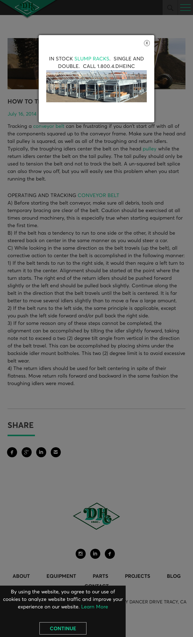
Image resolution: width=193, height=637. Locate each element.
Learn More (94, 606)
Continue (63, 628)
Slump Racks (91, 58)
